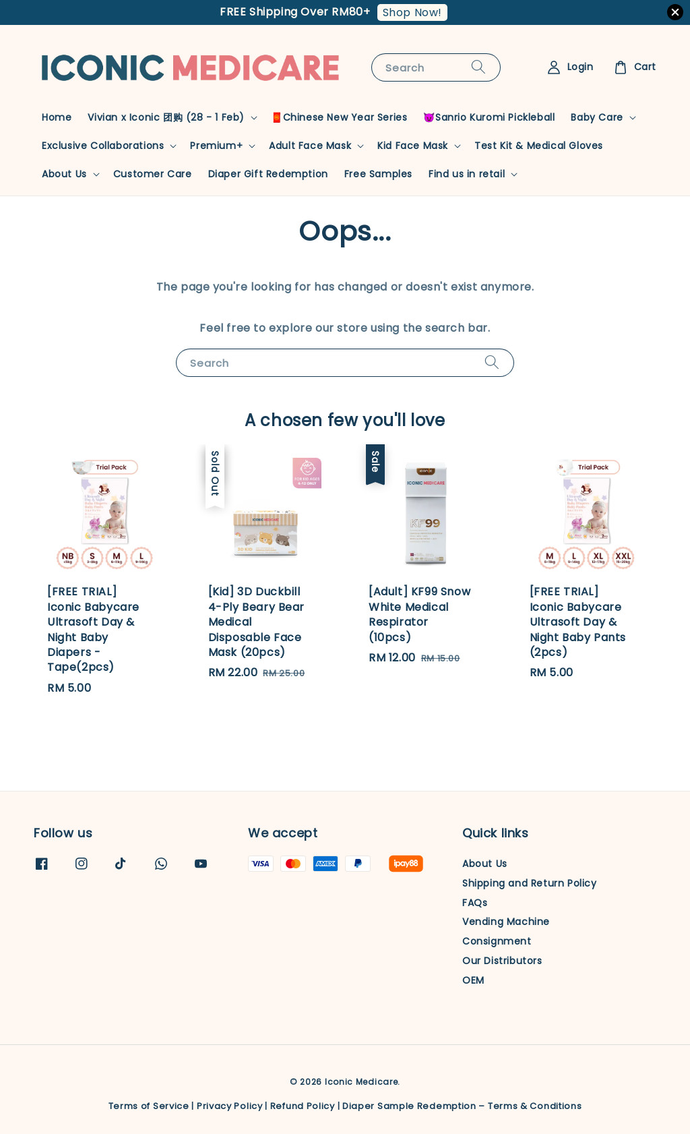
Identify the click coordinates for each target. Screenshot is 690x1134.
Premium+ (216, 146)
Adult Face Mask (310, 146)
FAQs (474, 902)
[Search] (478, 67)
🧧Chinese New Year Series (339, 117)
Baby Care (597, 117)
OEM (473, 980)
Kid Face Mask (412, 146)
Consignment (497, 941)
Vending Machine (506, 921)
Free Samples (378, 174)
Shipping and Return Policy (529, 883)
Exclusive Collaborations (103, 146)
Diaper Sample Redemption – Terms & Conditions (462, 1106)
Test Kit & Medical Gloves (538, 145)
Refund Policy (302, 1106)
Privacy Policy (230, 1106)
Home (56, 117)
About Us (64, 174)
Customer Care (152, 174)
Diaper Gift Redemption (268, 174)
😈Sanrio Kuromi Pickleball (489, 117)
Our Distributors (502, 960)
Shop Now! (412, 12)
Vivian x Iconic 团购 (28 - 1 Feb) (166, 117)
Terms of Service (148, 1106)
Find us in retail (467, 174)
